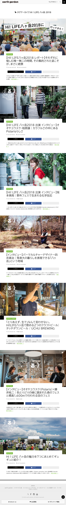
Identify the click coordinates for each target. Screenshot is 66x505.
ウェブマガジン (52, 1)
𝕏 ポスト (16, 71)
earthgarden (22, 67)
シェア (33, 72)
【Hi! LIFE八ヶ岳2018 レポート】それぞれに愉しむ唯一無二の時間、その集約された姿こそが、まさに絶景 (32, 60)
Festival (9, 54)
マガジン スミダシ (33, 489)
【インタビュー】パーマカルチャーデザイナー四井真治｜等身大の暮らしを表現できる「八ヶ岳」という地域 (32, 257)
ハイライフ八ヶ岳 (18, 487)
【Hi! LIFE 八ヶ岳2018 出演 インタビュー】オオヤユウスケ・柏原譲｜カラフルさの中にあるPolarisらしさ (32, 128)
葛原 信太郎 (20, 198)
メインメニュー (64, 2)
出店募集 (33, 502)
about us (12, 502)
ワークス (59, 487)
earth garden (9, 487)
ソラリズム (29, 487)
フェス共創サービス (51, 487)
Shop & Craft (11, 318)
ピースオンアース (41, 487)
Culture (9, 251)
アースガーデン (10, 2)
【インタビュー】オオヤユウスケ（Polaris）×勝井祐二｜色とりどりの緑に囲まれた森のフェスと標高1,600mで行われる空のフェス (32, 392)
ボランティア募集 (53, 502)
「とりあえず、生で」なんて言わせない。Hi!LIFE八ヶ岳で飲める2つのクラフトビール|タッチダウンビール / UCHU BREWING (32, 325)
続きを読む (14, 79)
